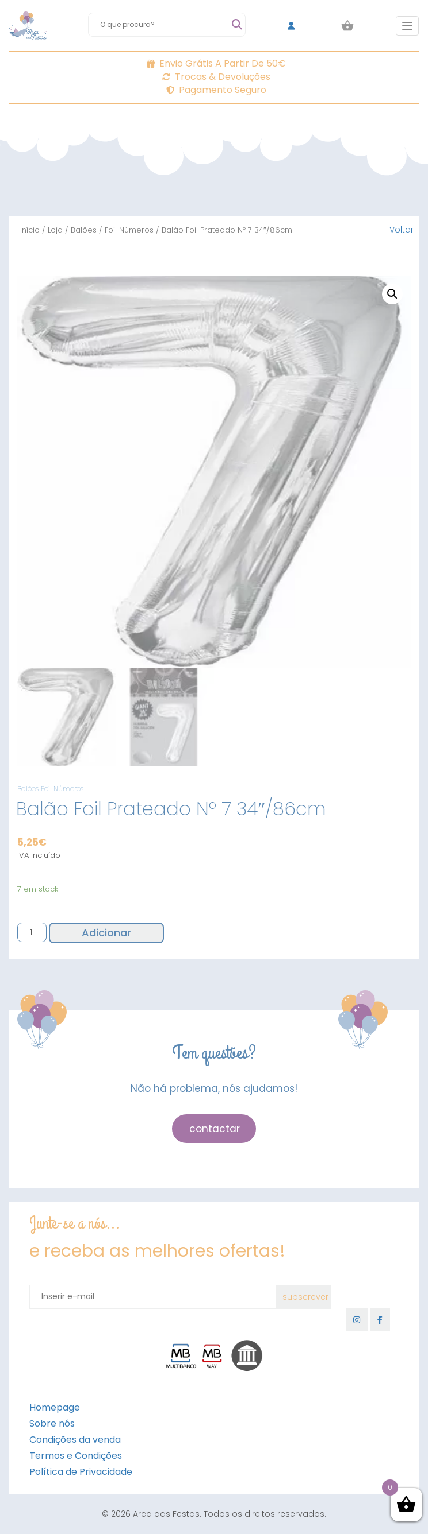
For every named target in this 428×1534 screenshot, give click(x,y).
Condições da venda (75, 1439)
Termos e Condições (75, 1455)
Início (30, 229)
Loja (55, 229)
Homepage (54, 1407)
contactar (214, 1129)
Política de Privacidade (80, 1471)
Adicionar (106, 932)
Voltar (401, 229)
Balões (84, 229)
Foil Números (129, 229)
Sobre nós (52, 1423)
